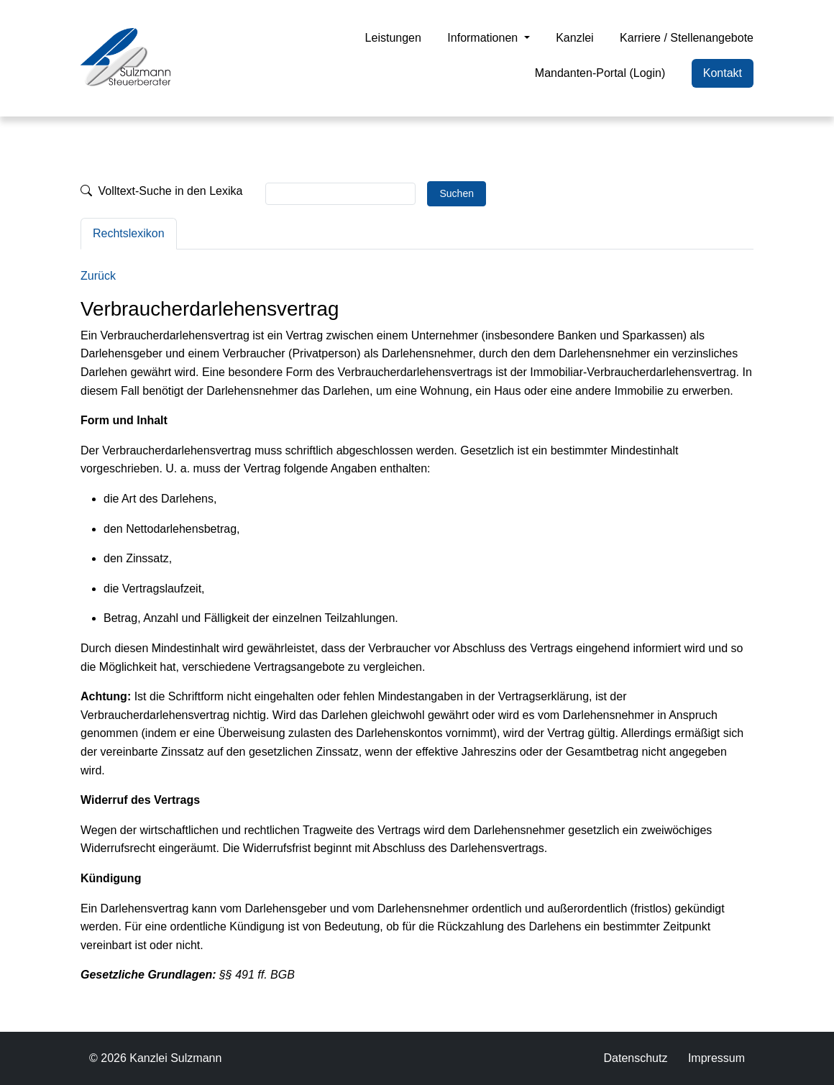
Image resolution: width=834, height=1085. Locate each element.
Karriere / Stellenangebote (686, 38)
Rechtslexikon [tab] (129, 233)
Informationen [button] (484, 38)
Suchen (456, 193)
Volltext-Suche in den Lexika (161, 191)
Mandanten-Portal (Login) (600, 73)
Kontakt (722, 73)
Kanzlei (574, 38)
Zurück (98, 276)
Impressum (716, 1058)
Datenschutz (635, 1058)
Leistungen (393, 38)
